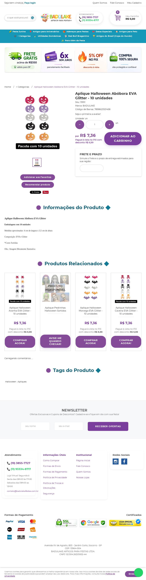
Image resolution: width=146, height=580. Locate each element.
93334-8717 (90, 20)
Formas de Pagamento (55, 470)
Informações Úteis (54, 453)
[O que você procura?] (32, 17)
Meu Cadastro (134, 3)
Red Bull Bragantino (78, 36)
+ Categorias (24, 36)
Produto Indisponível (55, 288)
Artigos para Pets (128, 32)
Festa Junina (19, 32)
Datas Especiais (104, 32)
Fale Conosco (117, 3)
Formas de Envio (52, 464)
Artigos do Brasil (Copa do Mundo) (114, 36)
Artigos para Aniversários (46, 32)
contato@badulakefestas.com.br (22, 489)
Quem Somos (100, 3)
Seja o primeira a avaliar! (88, 114)
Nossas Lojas (82, 475)
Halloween (10, 380)
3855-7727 (90, 17)
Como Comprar (51, 458)
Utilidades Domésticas (49, 36)
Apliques (22, 380)
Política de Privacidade (55, 475)
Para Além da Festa (75, 41)
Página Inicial (83, 458)
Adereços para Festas (77, 32)
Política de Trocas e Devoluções (53, 483)
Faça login (30, 3)
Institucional (84, 453)
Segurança (48, 491)
